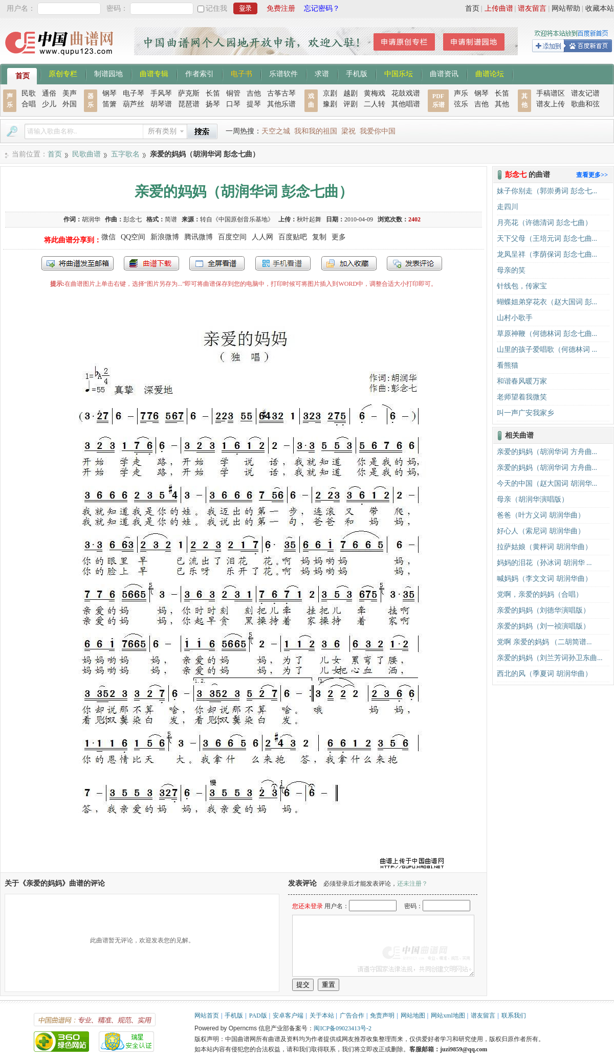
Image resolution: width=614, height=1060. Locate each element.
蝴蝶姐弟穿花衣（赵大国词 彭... (547, 302)
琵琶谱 (189, 104)
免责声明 (382, 1015)
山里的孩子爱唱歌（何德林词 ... (547, 349)
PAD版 (258, 1015)
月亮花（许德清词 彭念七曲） (544, 223)
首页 (472, 8)
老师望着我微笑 (522, 397)
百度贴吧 (292, 237)
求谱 (322, 73)
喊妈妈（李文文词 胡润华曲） (544, 578)
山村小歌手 (515, 318)
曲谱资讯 (444, 73)
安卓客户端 (288, 1015)
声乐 (461, 93)
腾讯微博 (198, 237)
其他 (502, 104)
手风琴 (161, 93)
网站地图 (413, 1015)
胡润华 (91, 219)
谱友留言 (532, 8)
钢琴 (109, 93)
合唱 (28, 104)
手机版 (356, 73)
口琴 (233, 104)
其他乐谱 (281, 104)
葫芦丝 (133, 104)
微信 (108, 237)
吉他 (254, 93)
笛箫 (109, 104)
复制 (319, 237)
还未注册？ (412, 883)
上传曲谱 (499, 8)
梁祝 (348, 131)
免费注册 (281, 8)
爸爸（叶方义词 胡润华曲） (541, 515)
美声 (69, 93)
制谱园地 (108, 73)
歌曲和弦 (585, 104)
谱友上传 (550, 104)
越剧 (350, 93)
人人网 (262, 237)
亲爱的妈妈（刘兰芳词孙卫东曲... (550, 658)
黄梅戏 (374, 93)
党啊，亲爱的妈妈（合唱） (540, 594)
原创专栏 (63, 73)
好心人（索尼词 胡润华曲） (541, 531)
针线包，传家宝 (522, 286)
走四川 (507, 207)
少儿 (49, 104)
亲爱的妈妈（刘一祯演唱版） (543, 626)
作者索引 (199, 73)
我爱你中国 (378, 131)
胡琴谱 (161, 104)
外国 (69, 104)
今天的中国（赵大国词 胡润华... (547, 483)
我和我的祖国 (315, 131)
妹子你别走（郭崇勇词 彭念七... (547, 191)
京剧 (330, 93)
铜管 (233, 93)
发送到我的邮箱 (77, 263)
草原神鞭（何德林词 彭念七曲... (547, 333)
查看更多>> (592, 174)
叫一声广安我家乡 (525, 413)
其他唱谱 (405, 104)
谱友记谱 (585, 93)
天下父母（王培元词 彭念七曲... (547, 238)
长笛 (213, 93)
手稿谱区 (550, 93)
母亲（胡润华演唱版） (532, 499)
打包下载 (151, 263)
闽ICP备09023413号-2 (342, 1028)
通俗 (49, 93)
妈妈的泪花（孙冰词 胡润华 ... (544, 563)
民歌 (28, 93)
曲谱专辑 (154, 73)
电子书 (241, 73)
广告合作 (352, 1015)
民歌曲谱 (86, 154)
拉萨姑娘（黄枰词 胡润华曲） (544, 547)
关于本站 (322, 1015)
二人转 (374, 104)
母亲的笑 (511, 270)
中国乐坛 (398, 73)
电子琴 (133, 93)
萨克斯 (189, 93)
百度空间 (232, 237)
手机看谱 (283, 263)
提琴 (254, 104)
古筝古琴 (281, 93)
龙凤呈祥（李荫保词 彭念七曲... (547, 254)
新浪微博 (164, 237)
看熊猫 (507, 365)
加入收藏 (349, 263)
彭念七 (132, 219)
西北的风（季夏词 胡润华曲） (544, 674)
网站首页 (206, 1015)
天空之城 (275, 131)
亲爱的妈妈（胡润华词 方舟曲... (547, 452)
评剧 (350, 104)
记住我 (216, 8)
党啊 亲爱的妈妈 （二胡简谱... (544, 642)
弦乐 (461, 104)
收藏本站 (599, 8)
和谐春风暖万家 (522, 381)
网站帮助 (566, 8)
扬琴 (213, 104)
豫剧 (330, 104)
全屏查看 (217, 263)
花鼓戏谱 (405, 93)
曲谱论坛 (489, 73)
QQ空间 (133, 237)
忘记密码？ (322, 8)
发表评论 (414, 263)
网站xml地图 (448, 1015)
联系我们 (513, 1015)
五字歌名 (125, 154)
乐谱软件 (283, 73)
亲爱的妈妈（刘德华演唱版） (543, 610)
